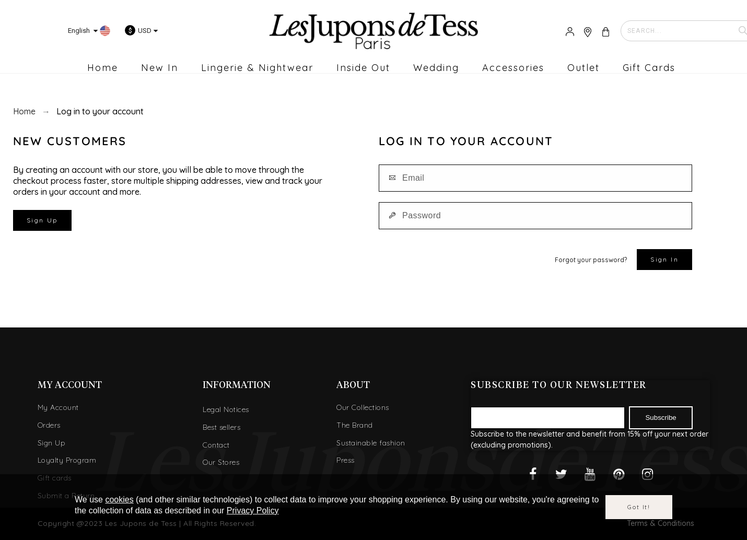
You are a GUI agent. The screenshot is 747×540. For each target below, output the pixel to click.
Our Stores (221, 462)
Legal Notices (226, 409)
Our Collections (362, 407)
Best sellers (221, 427)
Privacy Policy (253, 510)
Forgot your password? (591, 260)
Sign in (664, 259)
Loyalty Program (67, 460)
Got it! (638, 507)
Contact (216, 445)
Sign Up (42, 220)
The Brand (354, 425)
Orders (49, 425)
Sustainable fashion (370, 443)
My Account (58, 407)
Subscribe (660, 417)
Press (345, 460)
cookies (119, 499)
